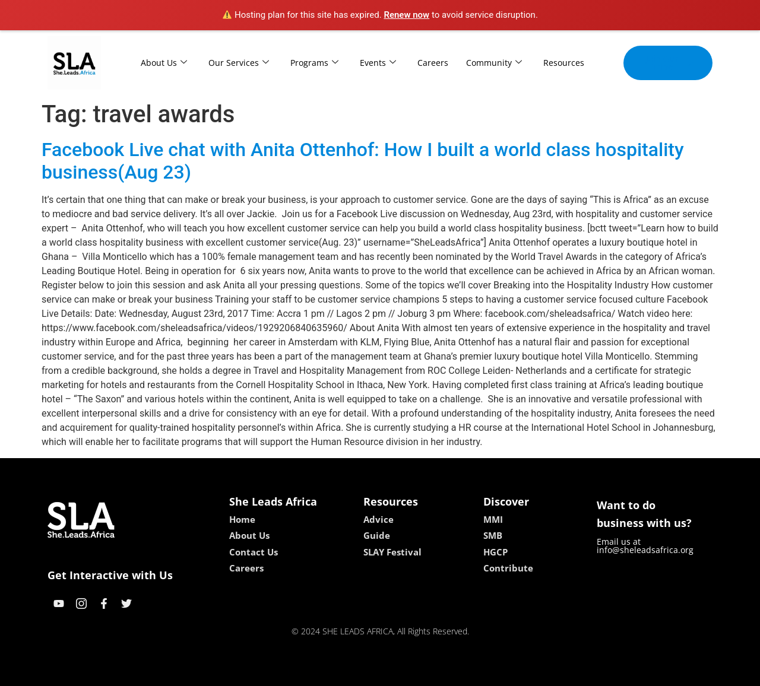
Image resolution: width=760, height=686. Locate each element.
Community (494, 62)
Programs (314, 62)
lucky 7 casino (409, 672)
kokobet (304, 672)
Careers (432, 62)
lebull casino (350, 672)
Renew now (406, 14)
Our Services (238, 62)
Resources (563, 62)
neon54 (457, 672)
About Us (164, 62)
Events (378, 62)
